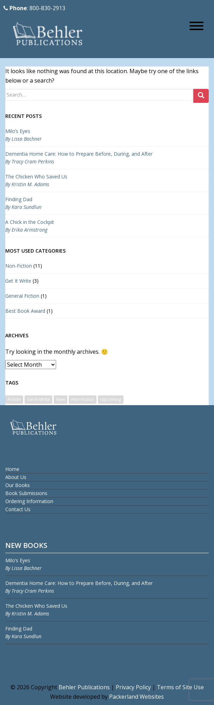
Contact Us (18, 509)
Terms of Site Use (180, 687)
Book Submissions (26, 493)
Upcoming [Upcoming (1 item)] (110, 399)
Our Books (17, 485)
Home (12, 469)
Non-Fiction (18, 265)
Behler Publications (85, 687)
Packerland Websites (136, 696)
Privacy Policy (133, 687)
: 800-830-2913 (34, 8)
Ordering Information (29, 501)
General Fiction (22, 295)
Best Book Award (25, 311)
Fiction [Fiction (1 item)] (14, 399)
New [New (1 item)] (60, 399)
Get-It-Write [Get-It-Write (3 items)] (38, 399)
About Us (15, 477)
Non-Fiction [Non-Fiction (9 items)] (82, 399)
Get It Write (18, 280)
